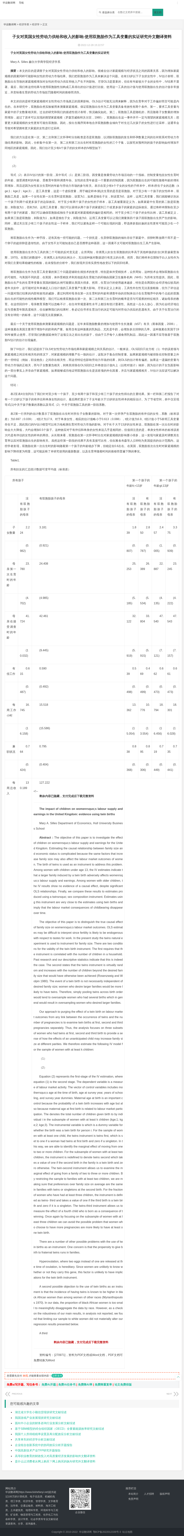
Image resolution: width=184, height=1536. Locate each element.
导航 (21, 2)
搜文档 (158, 12)
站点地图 (127, 1531)
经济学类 (24, 24)
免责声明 (133, 1498)
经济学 (36, 24)
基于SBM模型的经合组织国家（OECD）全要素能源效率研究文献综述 (59, 1428)
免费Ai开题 (49, 1384)
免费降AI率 (85, 1384)
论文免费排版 (123, 1384)
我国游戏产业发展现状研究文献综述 (38, 1417)
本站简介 (133, 1493)
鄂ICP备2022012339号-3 (107, 1531)
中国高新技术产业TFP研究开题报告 (38, 1450)
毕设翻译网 (10, 24)
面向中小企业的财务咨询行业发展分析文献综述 (45, 1423)
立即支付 (57, 1375)
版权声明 (165, 1493)
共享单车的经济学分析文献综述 (35, 1439)
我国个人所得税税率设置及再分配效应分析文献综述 (48, 1434)
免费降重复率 (103, 1384)
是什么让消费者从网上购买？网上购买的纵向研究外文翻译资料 (55, 1461)
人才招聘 (149, 1493)
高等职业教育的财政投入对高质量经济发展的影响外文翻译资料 (55, 1456)
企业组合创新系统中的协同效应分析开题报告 (43, 1445)
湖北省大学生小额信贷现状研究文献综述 (41, 1412)
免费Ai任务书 (66, 1384)
